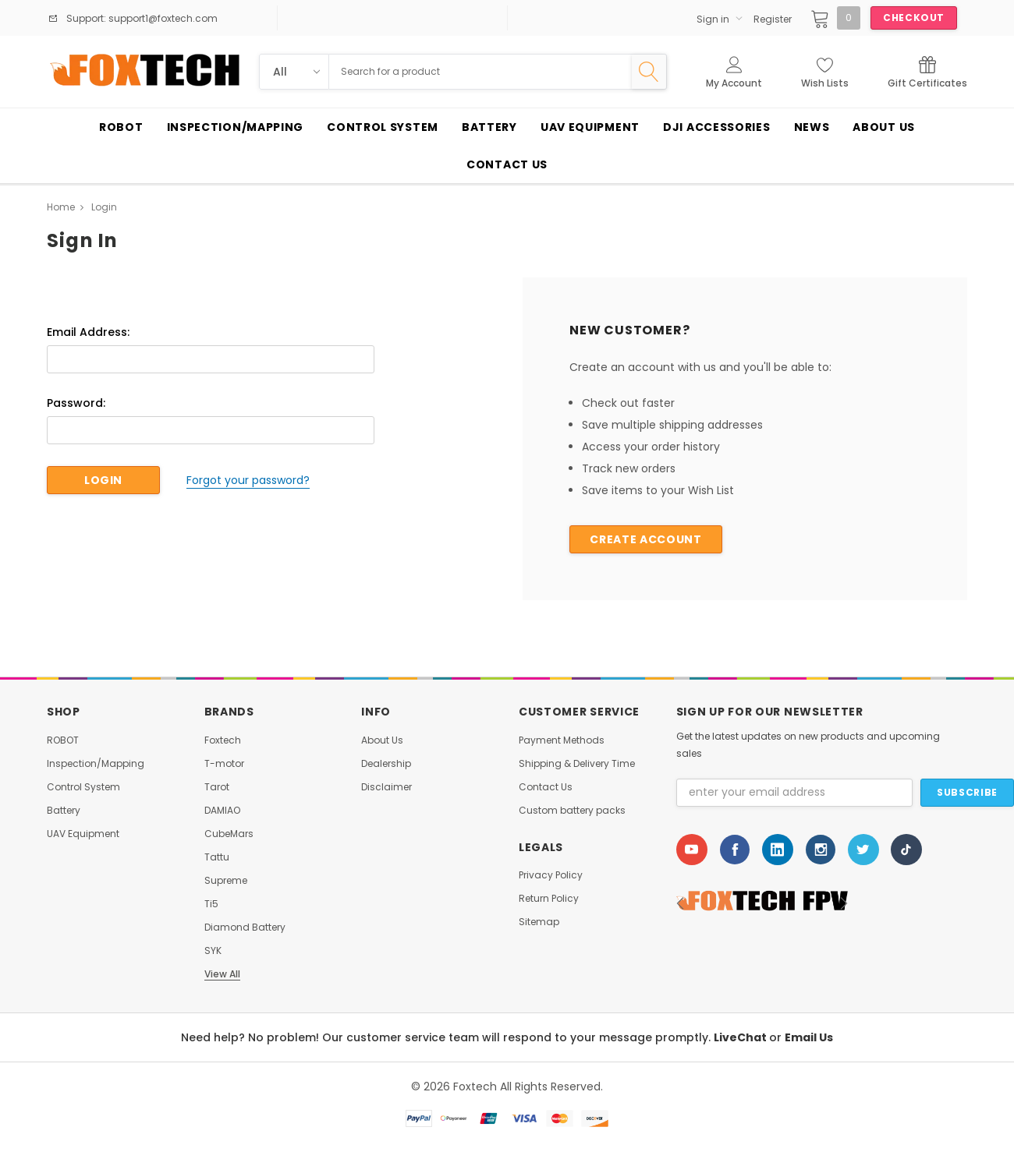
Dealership (386, 763)
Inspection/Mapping (95, 763)
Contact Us (546, 787)
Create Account (645, 539)
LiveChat (741, 1037)
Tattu (216, 857)
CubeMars (229, 834)
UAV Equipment (83, 834)
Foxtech (222, 740)
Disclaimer (386, 787)
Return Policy (549, 898)
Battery (63, 810)
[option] (790, 903)
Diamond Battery (244, 927)
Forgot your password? (248, 480)
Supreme (225, 880)
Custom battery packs (572, 810)
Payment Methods (561, 740)
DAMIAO (222, 810)
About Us (382, 740)
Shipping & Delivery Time (577, 763)
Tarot (216, 787)
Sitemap (539, 922)
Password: (76, 403)
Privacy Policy (551, 875)
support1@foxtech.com (162, 18)
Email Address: (88, 332)
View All (222, 974)
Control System (83, 787)
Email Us (809, 1037)
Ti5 (211, 904)
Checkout (914, 17)
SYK (213, 950)
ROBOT (63, 740)
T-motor (224, 763)
